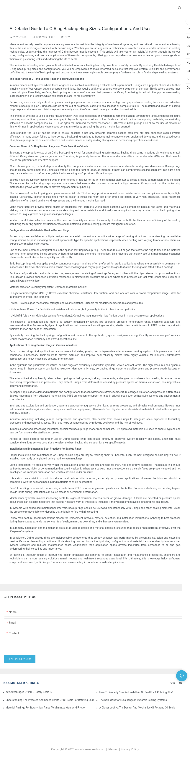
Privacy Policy (130, 749)
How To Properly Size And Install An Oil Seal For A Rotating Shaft (136, 692)
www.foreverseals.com (90, 749)
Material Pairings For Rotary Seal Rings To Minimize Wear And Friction (46, 707)
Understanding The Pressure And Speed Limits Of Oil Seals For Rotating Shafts (50, 699)
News (172, 683)
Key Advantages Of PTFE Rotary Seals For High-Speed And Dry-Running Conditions (29, 691)
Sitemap (112, 749)
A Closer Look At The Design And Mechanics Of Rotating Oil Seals (137, 707)
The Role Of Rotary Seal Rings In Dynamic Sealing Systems (133, 699)
